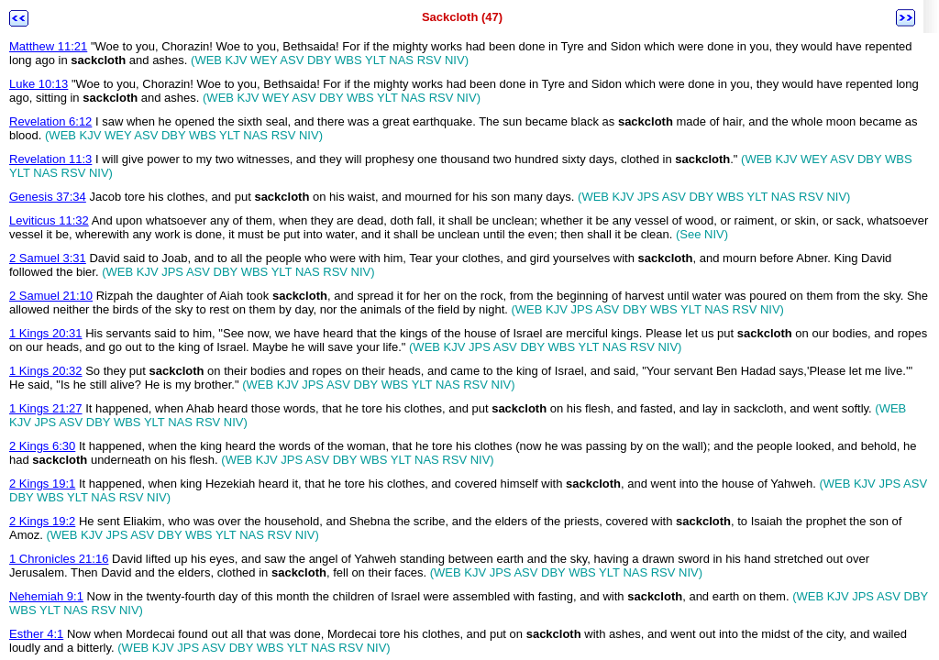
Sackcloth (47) (462, 17)
